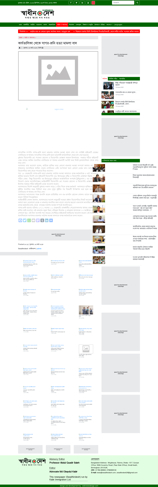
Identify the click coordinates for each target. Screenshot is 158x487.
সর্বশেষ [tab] (104, 79)
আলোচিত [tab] (122, 79)
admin (39, 249)
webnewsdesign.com (90, 486)
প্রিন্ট (41, 48)
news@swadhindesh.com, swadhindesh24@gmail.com (117, 473)
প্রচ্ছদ (20, 38)
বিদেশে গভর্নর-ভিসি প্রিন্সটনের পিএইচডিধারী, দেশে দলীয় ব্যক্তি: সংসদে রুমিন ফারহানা (118, 31)
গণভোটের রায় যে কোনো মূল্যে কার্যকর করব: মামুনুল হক (58, 31)
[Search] (123, 3)
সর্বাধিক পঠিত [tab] (113, 79)
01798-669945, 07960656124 (105, 470)
